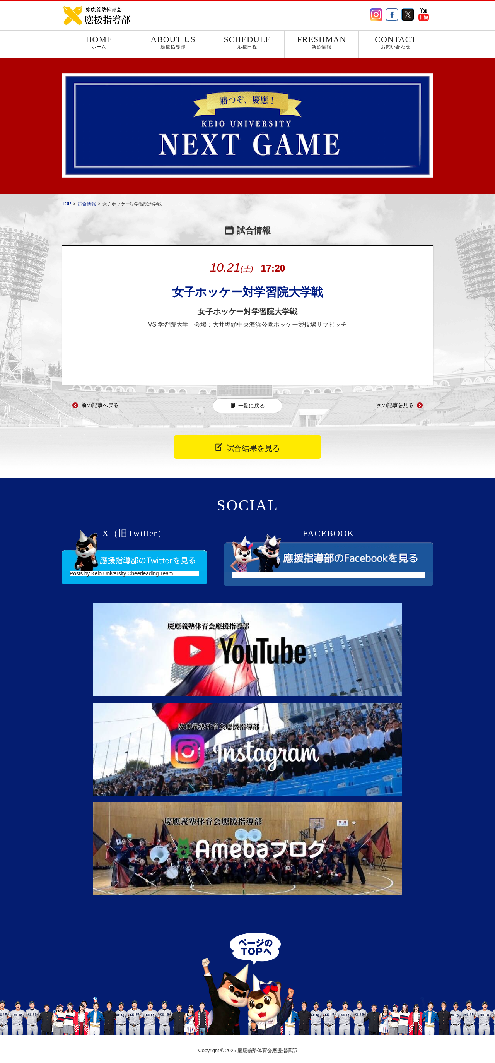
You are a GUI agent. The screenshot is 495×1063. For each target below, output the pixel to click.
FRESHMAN (321, 42)
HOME (99, 42)
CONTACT (396, 42)
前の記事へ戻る (100, 405)
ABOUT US (173, 42)
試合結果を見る (253, 448)
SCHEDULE (247, 42)
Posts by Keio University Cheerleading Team (121, 573)
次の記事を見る (395, 405)
